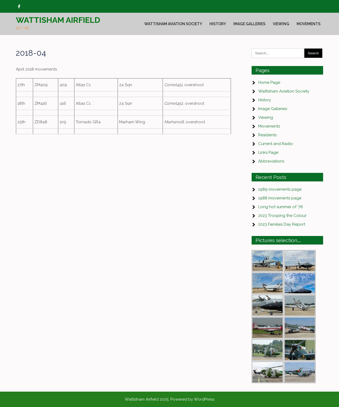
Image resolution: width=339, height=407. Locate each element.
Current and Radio (275, 143)
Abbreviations (271, 161)
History (217, 24)
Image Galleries (249, 24)
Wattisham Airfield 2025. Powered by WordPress (169, 399)
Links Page (268, 152)
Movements (308, 24)
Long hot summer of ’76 (280, 206)
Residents (267, 135)
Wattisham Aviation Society (173, 24)
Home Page (269, 82)
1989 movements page (280, 189)
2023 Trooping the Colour (282, 215)
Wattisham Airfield (58, 20)
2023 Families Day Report (281, 224)
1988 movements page (279, 198)
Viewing (281, 24)
